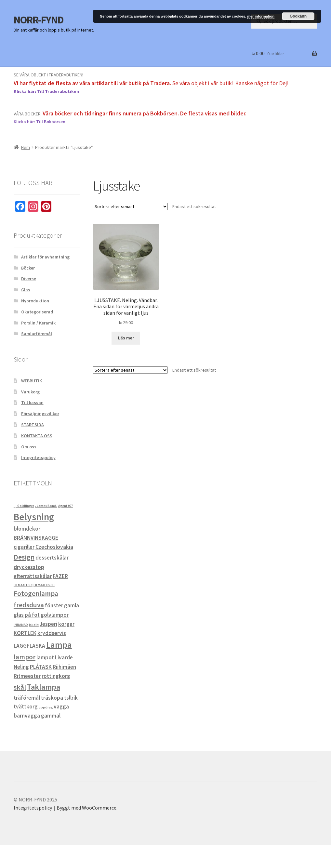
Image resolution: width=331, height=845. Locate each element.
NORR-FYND (39, 19)
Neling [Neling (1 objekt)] (21, 666)
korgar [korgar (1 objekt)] (66, 623)
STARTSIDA (32, 425)
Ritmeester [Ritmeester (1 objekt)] (27, 676)
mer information (260, 16)
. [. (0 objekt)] (14, 506)
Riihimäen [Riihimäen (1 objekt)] (64, 666)
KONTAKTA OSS (36, 436)
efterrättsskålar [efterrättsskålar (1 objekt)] (33, 576)
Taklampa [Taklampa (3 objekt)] (43, 687)
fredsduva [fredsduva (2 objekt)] (29, 605)
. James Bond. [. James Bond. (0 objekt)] (46, 506)
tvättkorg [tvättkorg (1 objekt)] (26, 706)
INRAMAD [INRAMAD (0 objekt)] (21, 625)
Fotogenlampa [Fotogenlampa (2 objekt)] (36, 593)
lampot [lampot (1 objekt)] (45, 657)
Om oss (28, 447)
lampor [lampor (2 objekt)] (24, 657)
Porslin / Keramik (38, 323)
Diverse (28, 279)
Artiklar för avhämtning (45, 257)
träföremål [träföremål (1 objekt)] (27, 697)
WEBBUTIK (31, 381)
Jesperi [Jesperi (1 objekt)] (48, 623)
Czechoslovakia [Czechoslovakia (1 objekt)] (54, 546)
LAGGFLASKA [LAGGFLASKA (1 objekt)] (29, 645)
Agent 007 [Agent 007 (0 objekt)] (65, 506)
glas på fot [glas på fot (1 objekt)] (27, 614)
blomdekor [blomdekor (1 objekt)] (27, 528)
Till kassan (32, 402)
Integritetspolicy (38, 457)
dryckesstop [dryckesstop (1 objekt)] (29, 567)
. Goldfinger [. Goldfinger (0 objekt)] (25, 506)
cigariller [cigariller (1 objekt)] (24, 546)
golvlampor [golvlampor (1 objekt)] (55, 614)
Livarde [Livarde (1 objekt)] (64, 657)
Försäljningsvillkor (40, 413)
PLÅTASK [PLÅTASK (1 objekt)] (41, 666)
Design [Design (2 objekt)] (24, 557)
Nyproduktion (35, 301)
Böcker (28, 268)
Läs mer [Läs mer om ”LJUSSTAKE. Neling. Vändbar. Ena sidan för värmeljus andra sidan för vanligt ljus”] (126, 338)
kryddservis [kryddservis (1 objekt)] (51, 633)
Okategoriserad (37, 312)
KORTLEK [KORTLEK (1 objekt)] (25, 633)
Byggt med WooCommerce (86, 807)
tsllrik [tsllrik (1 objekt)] (71, 697)
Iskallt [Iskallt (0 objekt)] (34, 625)
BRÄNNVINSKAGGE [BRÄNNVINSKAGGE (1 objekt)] (36, 537)
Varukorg (30, 392)
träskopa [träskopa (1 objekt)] (52, 697)
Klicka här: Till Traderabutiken (46, 91)
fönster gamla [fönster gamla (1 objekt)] (62, 605)
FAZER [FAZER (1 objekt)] (60, 576)
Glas (25, 290)
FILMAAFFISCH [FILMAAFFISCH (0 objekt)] (44, 585)
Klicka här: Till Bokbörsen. (40, 122)
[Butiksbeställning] (130, 206)
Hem (25, 147)
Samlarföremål (36, 334)
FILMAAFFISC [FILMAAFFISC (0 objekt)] (23, 585)
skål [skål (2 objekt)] (20, 687)
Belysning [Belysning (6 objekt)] (34, 517)
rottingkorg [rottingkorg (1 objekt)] (56, 676)
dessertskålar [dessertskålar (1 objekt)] (52, 557)
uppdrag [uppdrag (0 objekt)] (46, 707)
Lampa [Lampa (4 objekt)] (59, 644)
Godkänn (298, 16)
